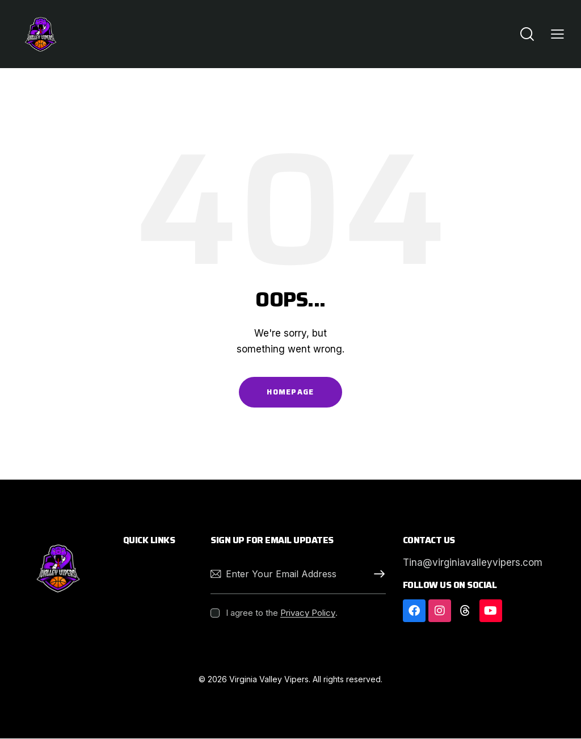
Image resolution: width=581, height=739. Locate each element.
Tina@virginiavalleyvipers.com (473, 562)
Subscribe (377, 574)
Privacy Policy (307, 613)
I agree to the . (282, 612)
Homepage (290, 392)
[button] (557, 34)
